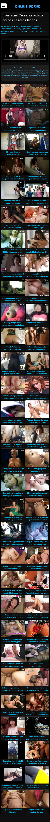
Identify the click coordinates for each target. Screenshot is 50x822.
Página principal (7, 26)
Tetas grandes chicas (17, 31)
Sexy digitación (23, 29)
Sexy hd (34, 29)
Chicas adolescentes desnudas (27, 26)
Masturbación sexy (8, 29)
